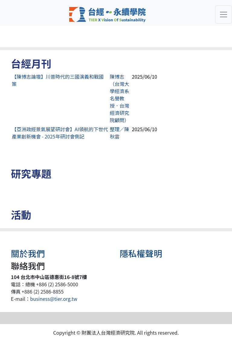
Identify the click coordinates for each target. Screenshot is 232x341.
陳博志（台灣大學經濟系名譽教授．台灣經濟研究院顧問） (119, 98)
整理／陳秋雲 (119, 132)
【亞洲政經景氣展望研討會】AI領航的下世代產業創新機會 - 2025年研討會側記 (60, 132)
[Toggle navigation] (223, 14)
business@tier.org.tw (53, 298)
